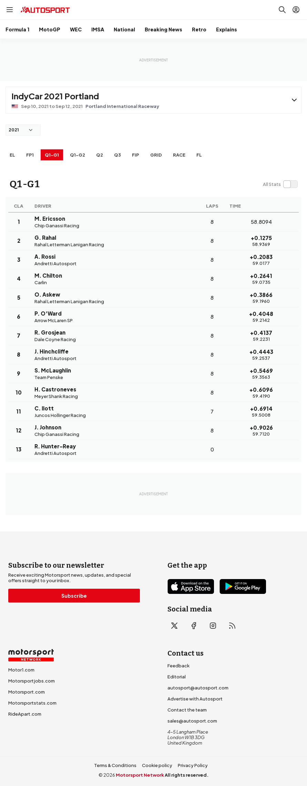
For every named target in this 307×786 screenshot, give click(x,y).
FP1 (30, 155)
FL (199, 155)
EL (12, 155)
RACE (179, 155)
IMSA (97, 29)
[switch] (280, 184)
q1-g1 (52, 155)
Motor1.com (21, 670)
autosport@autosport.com (197, 687)
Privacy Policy (193, 765)
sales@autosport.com (192, 721)
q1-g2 (77, 155)
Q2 (99, 155)
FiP (135, 155)
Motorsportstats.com (32, 703)
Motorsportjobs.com (31, 681)
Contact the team (187, 710)
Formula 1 (17, 29)
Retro (199, 29)
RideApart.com (24, 714)
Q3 (117, 155)
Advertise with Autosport (195, 699)
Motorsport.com (26, 692)
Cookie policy (157, 765)
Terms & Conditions (115, 765)
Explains (226, 29)
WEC (76, 29)
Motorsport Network (140, 775)
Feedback (178, 665)
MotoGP (49, 29)
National (124, 29)
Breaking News (163, 29)
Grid (156, 155)
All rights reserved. (186, 775)
